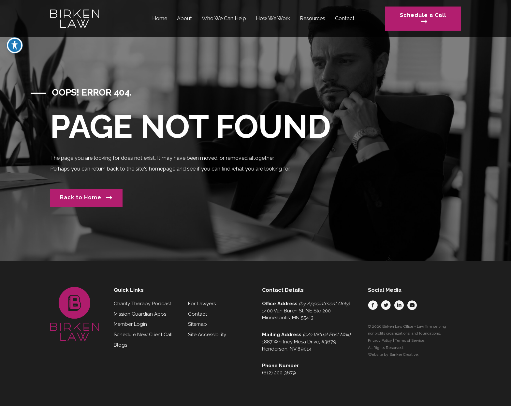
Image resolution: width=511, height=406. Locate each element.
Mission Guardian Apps (140, 314)
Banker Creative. (404, 354)
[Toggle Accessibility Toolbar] (14, 28)
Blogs (120, 345)
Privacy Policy (380, 340)
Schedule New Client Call (143, 335)
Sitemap (197, 324)
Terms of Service (409, 340)
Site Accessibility (207, 335)
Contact (197, 314)
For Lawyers (202, 304)
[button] (373, 305)
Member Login (130, 324)
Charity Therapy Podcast (142, 304)
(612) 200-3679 (279, 373)
